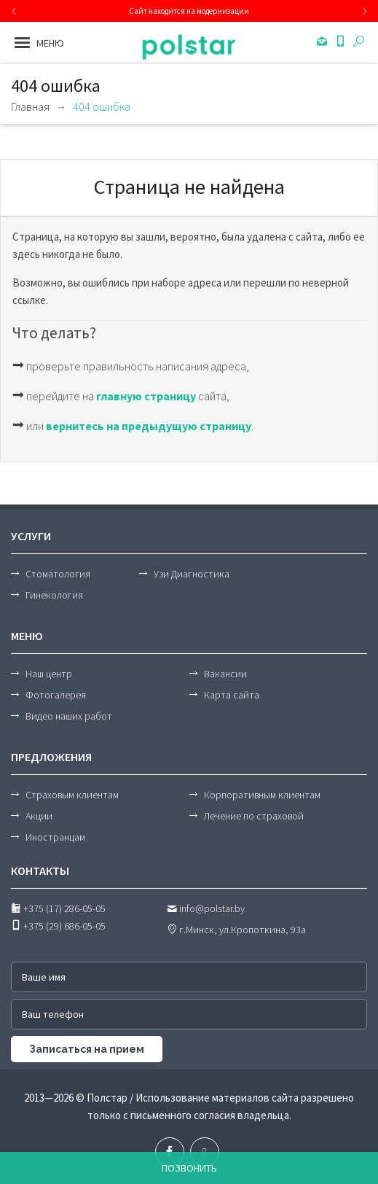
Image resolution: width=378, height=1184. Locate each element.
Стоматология (57, 573)
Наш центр (48, 673)
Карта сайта (231, 694)
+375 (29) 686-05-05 (58, 925)
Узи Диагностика (191, 573)
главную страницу (146, 396)
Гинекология (54, 594)
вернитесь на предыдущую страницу (148, 425)
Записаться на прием (86, 1049)
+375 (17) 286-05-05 (58, 908)
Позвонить (189, 1168)
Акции (38, 815)
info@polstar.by (206, 908)
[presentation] (14, 11)
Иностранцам (55, 837)
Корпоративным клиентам (262, 794)
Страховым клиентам (72, 794)
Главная (30, 106)
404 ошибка (101, 106)
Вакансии (225, 673)
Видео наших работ (68, 716)
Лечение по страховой (254, 815)
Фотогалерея (55, 694)
